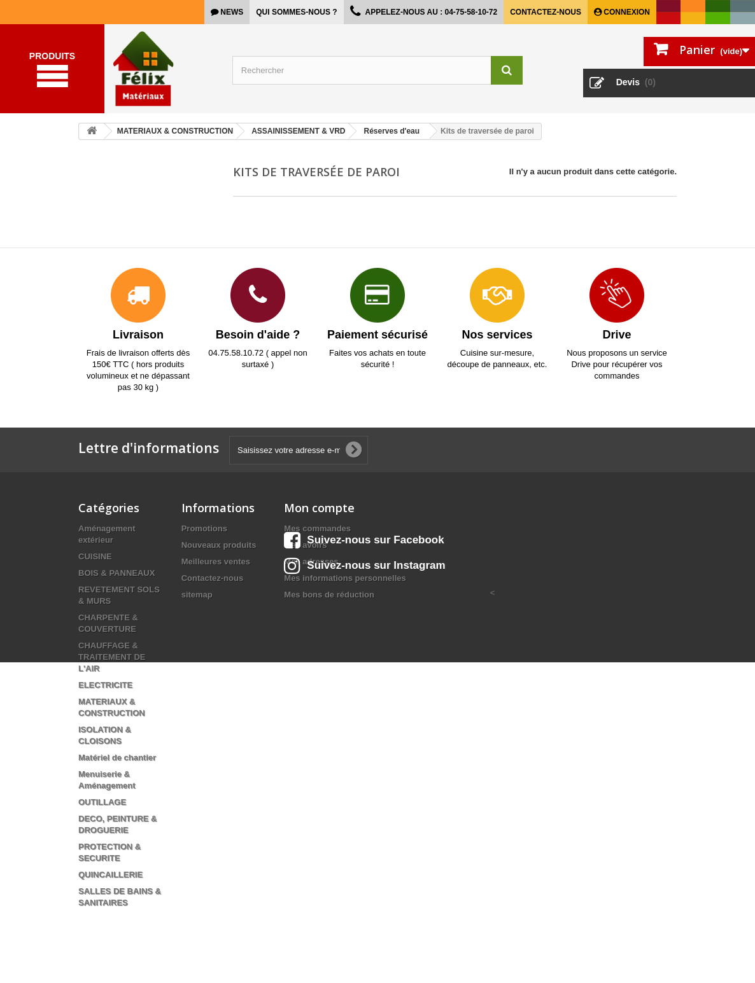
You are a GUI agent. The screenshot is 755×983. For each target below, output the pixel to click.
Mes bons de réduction (329, 594)
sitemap (197, 594)
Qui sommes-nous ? (296, 12)
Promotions (204, 528)
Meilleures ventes (215, 561)
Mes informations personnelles (345, 578)
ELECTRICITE (105, 685)
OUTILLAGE (102, 802)
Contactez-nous (545, 12)
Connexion (626, 12)
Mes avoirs (305, 545)
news (230, 12)
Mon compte (319, 507)
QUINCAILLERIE (110, 874)
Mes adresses (311, 561)
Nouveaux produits (219, 545)
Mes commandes (317, 528)
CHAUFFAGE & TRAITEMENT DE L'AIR (111, 657)
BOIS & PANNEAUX (116, 573)
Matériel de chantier (117, 757)
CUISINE (95, 556)
